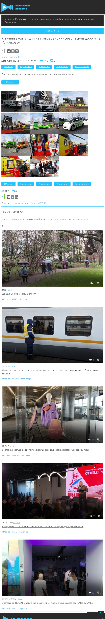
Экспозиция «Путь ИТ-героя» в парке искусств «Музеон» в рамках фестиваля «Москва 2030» (47, 603)
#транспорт (26, 66)
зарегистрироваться (58, 219)
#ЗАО (14, 532)
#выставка (44, 66)
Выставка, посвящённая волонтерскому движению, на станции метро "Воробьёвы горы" (45, 450)
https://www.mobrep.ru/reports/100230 (28, 203)
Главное (8, 19)
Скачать (10, 82)
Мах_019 (11, 366)
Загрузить (52, 30)
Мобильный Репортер (15, 7)
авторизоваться (80, 219)
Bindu (10, 290)
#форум (23, 608)
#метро (15, 455)
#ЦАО (15, 299)
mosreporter (15, 57)
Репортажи (21, 19)
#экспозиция (82, 66)
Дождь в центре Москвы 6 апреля (19, 294)
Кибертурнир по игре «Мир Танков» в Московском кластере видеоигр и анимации (42, 526)
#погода (23, 299)
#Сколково (62, 66)
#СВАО (15, 379)
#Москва (8, 66)
